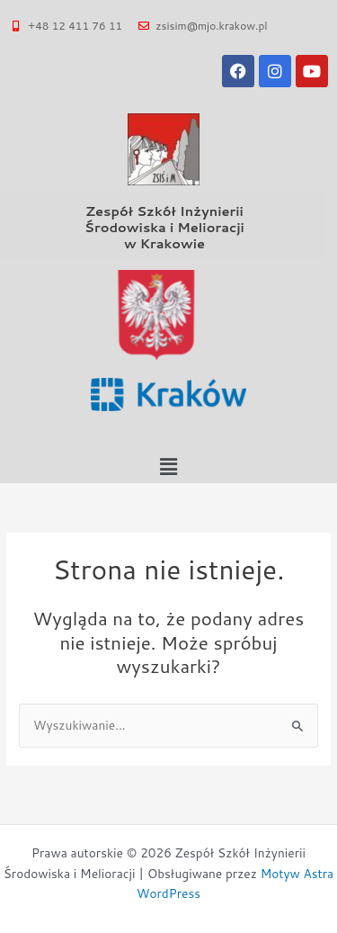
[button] (168, 466)
